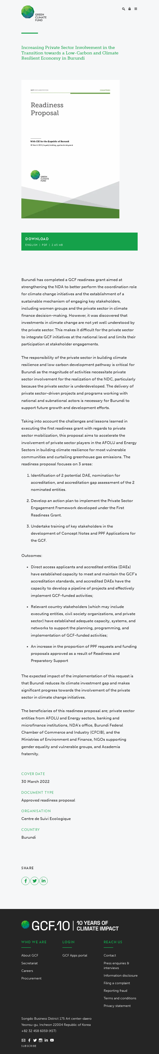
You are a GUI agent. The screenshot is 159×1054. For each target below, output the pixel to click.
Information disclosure (121, 976)
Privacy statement (117, 1006)
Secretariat (29, 963)
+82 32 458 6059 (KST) (38, 1031)
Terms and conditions (120, 998)
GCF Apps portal (74, 955)
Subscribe (29, 1046)
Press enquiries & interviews (116, 965)
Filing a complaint (117, 983)
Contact (110, 955)
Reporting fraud (115, 991)
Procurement (31, 978)
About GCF (29, 955)
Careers (27, 971)
